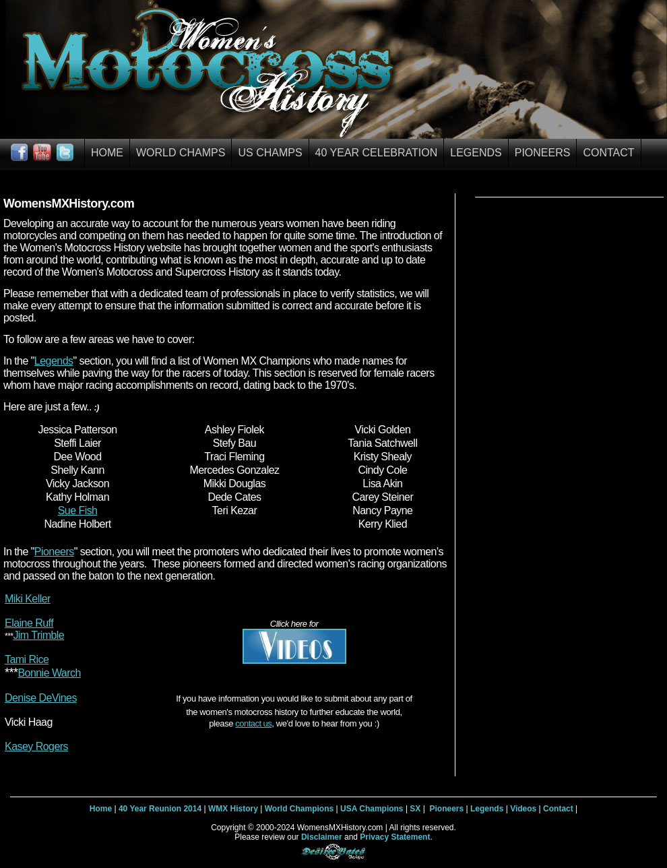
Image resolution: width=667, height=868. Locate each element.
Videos (523, 808)
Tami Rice (27, 659)
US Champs (270, 152)
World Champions (299, 808)
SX (415, 808)
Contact (608, 152)
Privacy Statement (395, 837)
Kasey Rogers (36, 746)
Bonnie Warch (49, 673)
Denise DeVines (41, 698)
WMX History (233, 808)
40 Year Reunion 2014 (160, 808)
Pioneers (543, 152)
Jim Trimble (38, 635)
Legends (475, 152)
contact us (253, 723)
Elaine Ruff (29, 623)
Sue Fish (78, 510)
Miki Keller (28, 598)
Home (107, 152)
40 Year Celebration (376, 152)
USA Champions (372, 808)
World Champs (180, 152)
